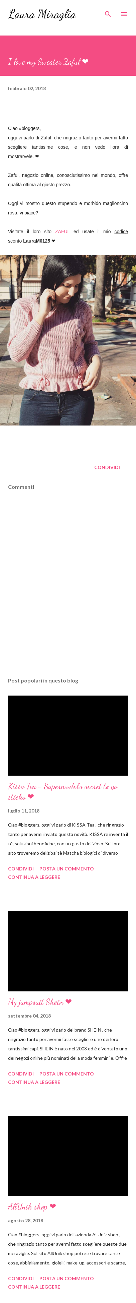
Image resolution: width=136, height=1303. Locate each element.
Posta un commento (66, 868)
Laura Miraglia (42, 14)
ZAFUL (62, 231)
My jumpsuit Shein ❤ (40, 1002)
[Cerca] (108, 12)
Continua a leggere (34, 877)
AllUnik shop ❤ (32, 1207)
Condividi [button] (107, 467)
